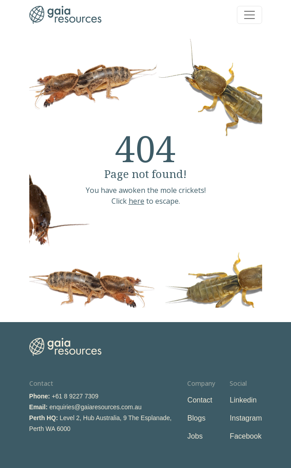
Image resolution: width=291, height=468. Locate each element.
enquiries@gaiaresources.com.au (95, 407)
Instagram (246, 418)
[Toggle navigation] (249, 15)
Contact (199, 400)
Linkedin (243, 400)
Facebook (245, 436)
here (136, 201)
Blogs (196, 418)
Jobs (195, 436)
